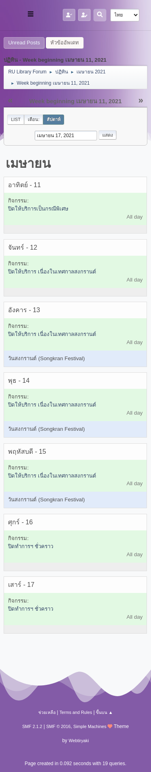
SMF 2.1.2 (32, 726)
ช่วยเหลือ (47, 712)
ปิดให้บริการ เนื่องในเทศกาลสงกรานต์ (52, 272)
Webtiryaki (78, 740)
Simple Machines (89, 726)
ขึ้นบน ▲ (104, 712)
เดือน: (33, 119)
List (16, 119)
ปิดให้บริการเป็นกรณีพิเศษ (38, 209)
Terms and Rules (76, 712)
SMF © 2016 (58, 726)
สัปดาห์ (53, 119)
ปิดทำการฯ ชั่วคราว (30, 546)
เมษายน (28, 163)
